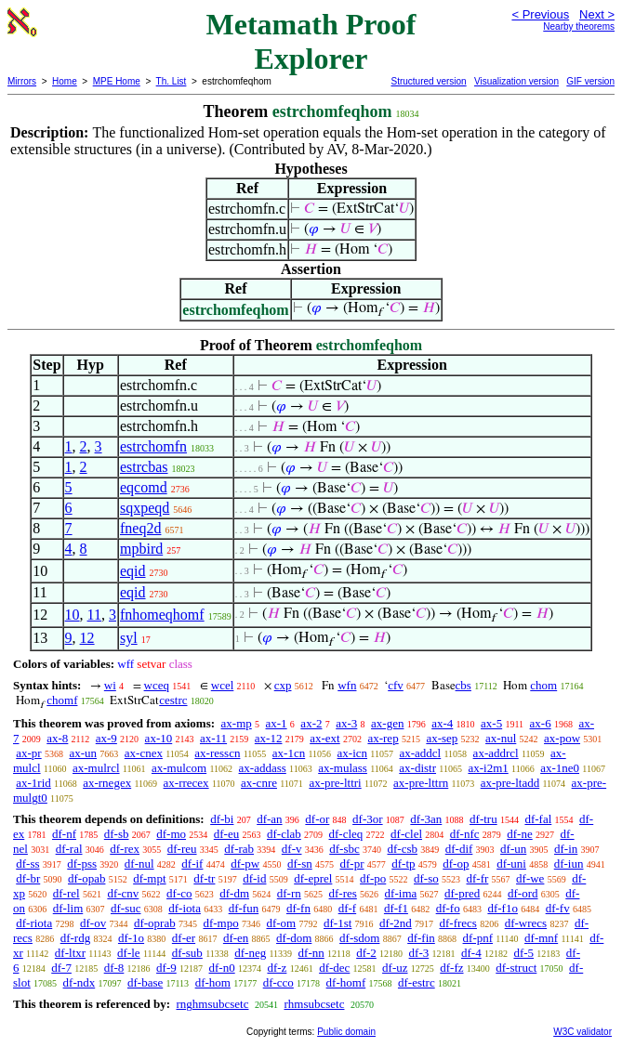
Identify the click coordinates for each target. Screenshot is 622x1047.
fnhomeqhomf (162, 614)
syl (129, 638)
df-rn (289, 893)
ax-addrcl (496, 753)
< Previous (540, 14)
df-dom (293, 938)
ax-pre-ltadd (510, 783)
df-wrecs (526, 923)
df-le (128, 953)
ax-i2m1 (488, 768)
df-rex (124, 849)
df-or (317, 819)
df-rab (239, 849)
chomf (61, 700)
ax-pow (562, 738)
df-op (456, 863)
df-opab (86, 878)
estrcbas (144, 467)
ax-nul (500, 738)
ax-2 (311, 723)
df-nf (64, 834)
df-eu (226, 834)
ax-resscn (217, 753)
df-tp (403, 863)
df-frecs (458, 923)
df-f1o (502, 908)
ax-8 (57, 738)
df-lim (68, 908)
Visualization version (516, 81)
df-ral (69, 849)
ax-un (83, 753)
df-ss (27, 863)
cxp (283, 685)
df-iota (184, 908)
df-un (513, 849)
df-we (530, 878)
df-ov (93, 923)
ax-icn (352, 753)
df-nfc (465, 834)
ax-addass (262, 768)
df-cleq (346, 834)
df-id (254, 878)
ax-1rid (33, 783)
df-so (426, 878)
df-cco (278, 982)
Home (64, 81)
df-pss (82, 863)
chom (543, 685)
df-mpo (220, 923)
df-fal (537, 819)
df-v (292, 849)
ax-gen (387, 723)
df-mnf (541, 938)
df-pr (351, 863)
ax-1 (276, 723)
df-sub (187, 953)
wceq (156, 685)
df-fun (244, 908)
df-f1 (396, 908)
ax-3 (346, 723)
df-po (373, 878)
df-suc (126, 908)
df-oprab (155, 923)
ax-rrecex (186, 783)
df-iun (569, 863)
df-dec (334, 968)
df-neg (250, 953)
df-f (347, 908)
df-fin (421, 938)
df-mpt (149, 878)
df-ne (519, 834)
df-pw (245, 863)
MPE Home (116, 81)
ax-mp (236, 723)
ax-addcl (420, 753)
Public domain (346, 1032)
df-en (235, 938)
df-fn (298, 908)
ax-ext (324, 738)
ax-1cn (288, 753)
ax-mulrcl (96, 768)
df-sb (116, 834)
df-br (28, 878)
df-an (269, 819)
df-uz (394, 968)
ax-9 (106, 738)
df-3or (367, 819)
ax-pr (28, 753)
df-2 (366, 953)
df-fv (558, 908)
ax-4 (442, 723)
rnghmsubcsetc (212, 1004)
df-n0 (222, 968)
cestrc (173, 700)
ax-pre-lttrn (420, 783)
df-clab (284, 834)
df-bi (221, 819)
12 (87, 638)
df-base (145, 982)
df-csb (402, 849)
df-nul (139, 863)
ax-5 (491, 723)
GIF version (590, 81)
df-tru (483, 819)
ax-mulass (342, 768)
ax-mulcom (179, 768)
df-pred (462, 893)
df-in (565, 849)
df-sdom (359, 938)
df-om (281, 923)
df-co (179, 893)
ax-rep (382, 738)
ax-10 (159, 738)
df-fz (451, 968)
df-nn (311, 953)
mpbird (141, 548)
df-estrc (416, 982)
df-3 (419, 953)
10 (72, 614)
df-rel (66, 893)
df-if (192, 863)
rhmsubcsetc (314, 1004)
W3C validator (582, 1032)
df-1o (131, 938)
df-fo (448, 908)
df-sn (299, 863)
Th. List (171, 81)
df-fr (478, 878)
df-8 (114, 968)
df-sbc (344, 849)
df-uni (511, 863)
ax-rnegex (107, 783)
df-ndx (79, 982)
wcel (222, 685)
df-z (276, 968)
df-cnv (123, 893)
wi (110, 685)
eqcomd (143, 487)
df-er (183, 938)
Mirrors (21, 81)
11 (94, 614)
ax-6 (540, 723)
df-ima (401, 893)
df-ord (523, 893)
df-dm (234, 893)
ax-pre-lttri (335, 783)
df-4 (471, 953)
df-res (343, 893)
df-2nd (395, 923)
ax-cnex (144, 753)
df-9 (166, 968)
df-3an (426, 819)
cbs (463, 685)
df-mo (171, 834)
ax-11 (213, 738)
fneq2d (140, 528)
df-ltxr (70, 953)
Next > (597, 14)
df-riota (34, 923)
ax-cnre (259, 783)
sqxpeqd (144, 508)
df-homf (346, 982)
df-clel (406, 834)
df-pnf (478, 938)
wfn (346, 685)
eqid (133, 571)
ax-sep (441, 738)
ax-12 (269, 738)
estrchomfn (153, 446)
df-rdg (75, 938)
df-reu (182, 849)
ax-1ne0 (559, 768)
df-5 (523, 953)
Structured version (428, 81)
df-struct (516, 968)
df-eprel (313, 878)
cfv (396, 685)
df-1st (337, 923)
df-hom (213, 982)
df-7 (61, 968)
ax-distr (417, 768)
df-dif (459, 849)
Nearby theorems (579, 26)
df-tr (204, 878)
